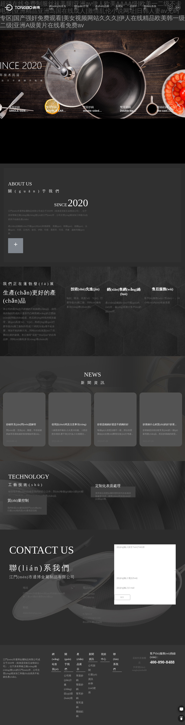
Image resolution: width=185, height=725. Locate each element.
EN (178, 7)
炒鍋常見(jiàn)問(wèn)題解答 (21, 424)
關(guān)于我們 (68, 657)
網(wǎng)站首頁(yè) (55, 659)
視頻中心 (104, 655)
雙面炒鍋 (88, 107)
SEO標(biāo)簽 (156, 720)
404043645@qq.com (32, 613)
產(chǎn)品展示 (80, 657)
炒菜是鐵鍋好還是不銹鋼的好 (112, 424)
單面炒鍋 (14, 107)
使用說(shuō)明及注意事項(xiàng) (69, 424)
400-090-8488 (164, 661)
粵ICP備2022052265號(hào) (89, 720)
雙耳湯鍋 (125, 107)
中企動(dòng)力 (133, 720)
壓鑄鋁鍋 (162, 107)
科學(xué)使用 (92, 686)
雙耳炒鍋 (51, 107)
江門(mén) (145, 720)
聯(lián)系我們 (117, 655)
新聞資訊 (92, 655)
